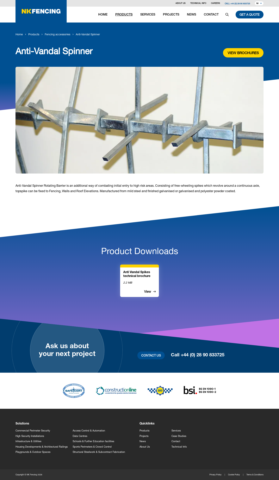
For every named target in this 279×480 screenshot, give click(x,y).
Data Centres (80, 436)
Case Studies (178, 436)
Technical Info (198, 3)
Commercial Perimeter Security (33, 430)
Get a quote (249, 14)
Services (176, 430)
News (143, 441)
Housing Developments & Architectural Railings (42, 446)
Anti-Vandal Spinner (88, 34)
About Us (181, 3)
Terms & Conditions (255, 474)
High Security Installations (30, 436)
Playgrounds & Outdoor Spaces (33, 451)
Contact (175, 441)
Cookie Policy (234, 474)
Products (33, 34)
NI (259, 4)
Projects (144, 436)
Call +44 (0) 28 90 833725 (237, 3)
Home (19, 34)
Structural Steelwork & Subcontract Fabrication (99, 451)
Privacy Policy (215, 474)
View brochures (243, 53)
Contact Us (151, 355)
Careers (215, 3)
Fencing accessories (57, 34)
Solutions (22, 423)
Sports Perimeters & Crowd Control (92, 446)
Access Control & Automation (89, 430)
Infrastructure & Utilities (28, 441)
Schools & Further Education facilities (93, 441)
